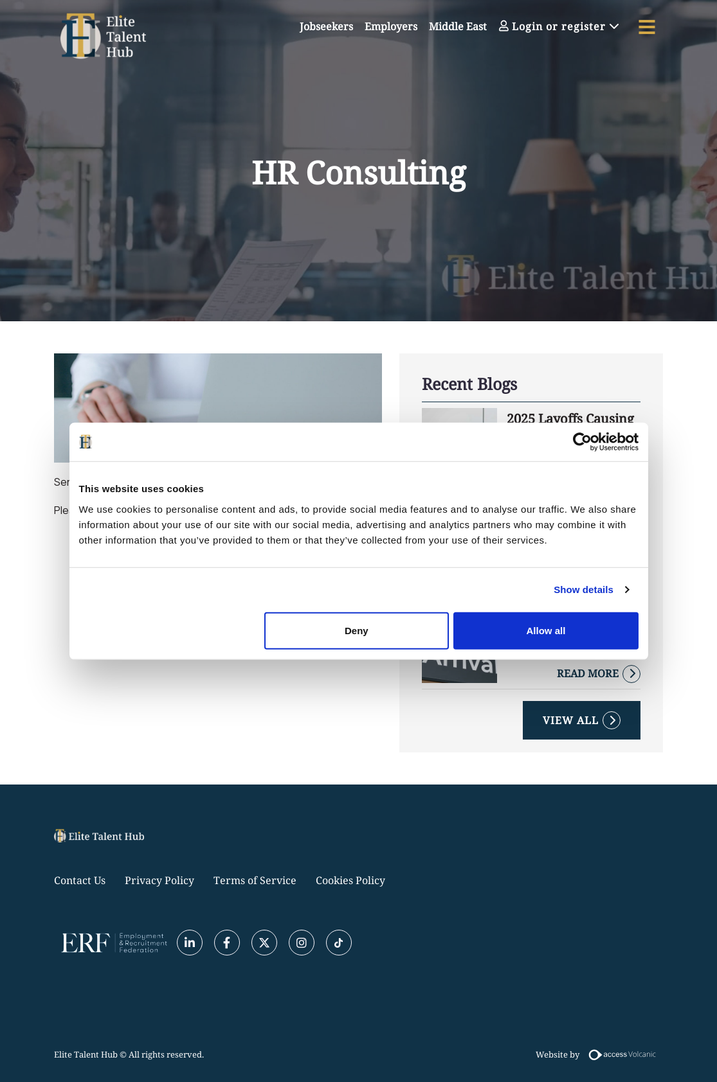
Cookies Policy (350, 880)
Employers (391, 26)
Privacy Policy (159, 880)
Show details (583, 589)
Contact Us (79, 880)
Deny (356, 630)
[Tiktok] (339, 942)
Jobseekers (326, 26)
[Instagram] (301, 942)
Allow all (546, 630)
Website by (599, 1054)
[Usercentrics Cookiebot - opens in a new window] (582, 442)
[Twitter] (264, 942)
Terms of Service (254, 880)
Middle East (458, 26)
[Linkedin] (190, 942)
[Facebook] (227, 942)
